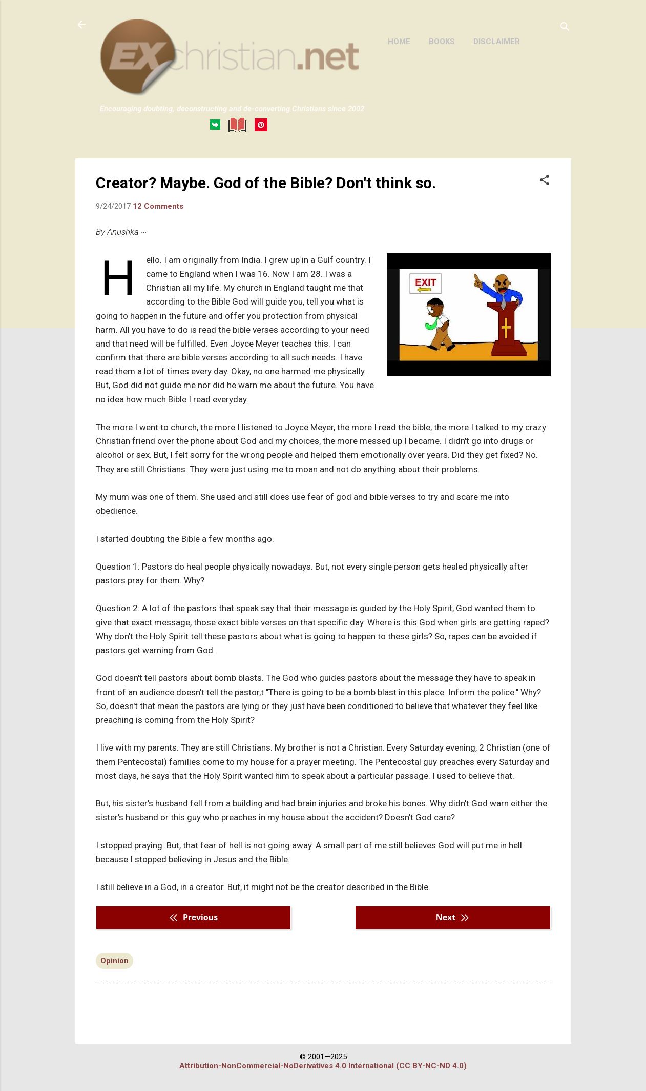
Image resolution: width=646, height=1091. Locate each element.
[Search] (565, 28)
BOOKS (442, 41)
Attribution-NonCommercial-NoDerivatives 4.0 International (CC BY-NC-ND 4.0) (323, 1065)
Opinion (114, 960)
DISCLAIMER (496, 41)
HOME (399, 41)
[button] (544, 181)
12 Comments (158, 206)
